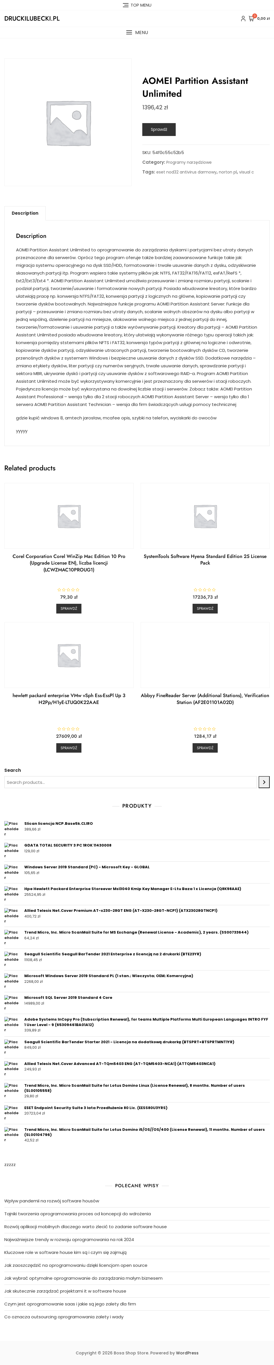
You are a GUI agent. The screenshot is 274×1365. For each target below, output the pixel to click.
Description (25, 213)
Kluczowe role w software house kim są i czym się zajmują (65, 1252)
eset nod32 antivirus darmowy (186, 172)
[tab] (25, 213)
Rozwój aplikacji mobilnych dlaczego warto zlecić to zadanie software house (85, 1227)
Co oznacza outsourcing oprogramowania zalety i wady (63, 1317)
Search (12, 770)
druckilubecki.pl (32, 18)
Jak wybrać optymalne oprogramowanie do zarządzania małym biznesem (83, 1278)
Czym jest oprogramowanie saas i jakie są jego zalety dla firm (70, 1304)
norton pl (228, 172)
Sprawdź (159, 129)
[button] (137, 32)
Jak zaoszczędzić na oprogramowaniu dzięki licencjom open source (75, 1265)
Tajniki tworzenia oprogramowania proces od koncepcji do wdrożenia (77, 1214)
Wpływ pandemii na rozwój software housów (51, 1201)
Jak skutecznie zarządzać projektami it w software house (65, 1291)
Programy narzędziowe (189, 162)
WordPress (187, 1353)
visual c (246, 172)
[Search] (264, 782)
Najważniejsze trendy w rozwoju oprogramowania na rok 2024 (69, 1239)
